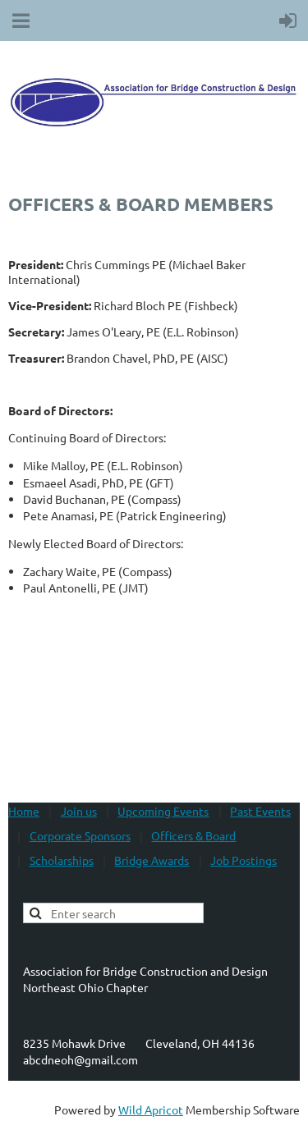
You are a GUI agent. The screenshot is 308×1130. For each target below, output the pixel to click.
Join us (79, 810)
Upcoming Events (163, 810)
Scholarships (62, 860)
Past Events (260, 810)
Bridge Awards (151, 860)
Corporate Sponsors (80, 835)
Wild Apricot (150, 1109)
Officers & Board (193, 835)
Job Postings (243, 860)
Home (23, 810)
